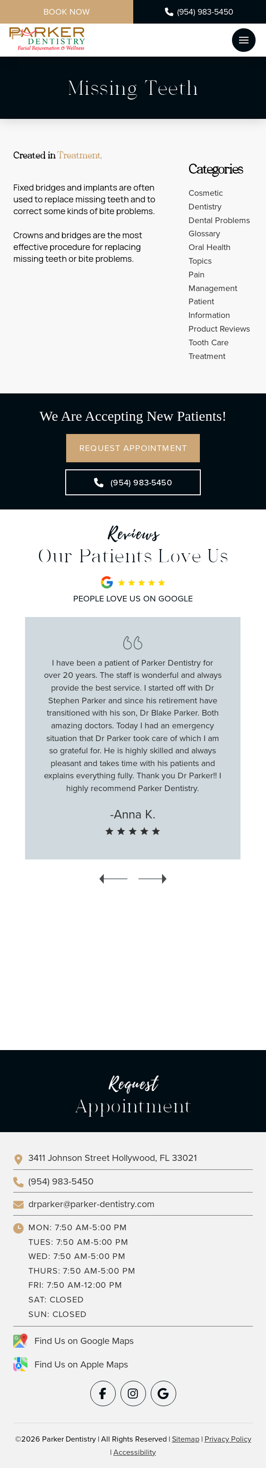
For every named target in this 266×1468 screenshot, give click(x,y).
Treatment (207, 356)
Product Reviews (219, 328)
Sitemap (185, 1439)
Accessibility (134, 1452)
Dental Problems (219, 220)
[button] (244, 40)
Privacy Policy (228, 1439)
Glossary (204, 233)
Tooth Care (209, 342)
